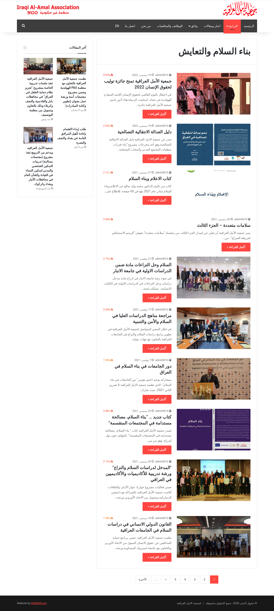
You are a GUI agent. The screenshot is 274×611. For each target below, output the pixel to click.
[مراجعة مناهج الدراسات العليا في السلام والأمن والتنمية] (213, 328)
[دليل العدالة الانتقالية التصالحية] (213, 144)
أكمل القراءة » (157, 114)
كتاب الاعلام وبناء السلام (150, 178)
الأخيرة (143, 579)
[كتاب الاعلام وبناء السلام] (213, 191)
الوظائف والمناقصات (169, 26)
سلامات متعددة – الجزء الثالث (223, 225)
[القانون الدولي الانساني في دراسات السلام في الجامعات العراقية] (213, 537)
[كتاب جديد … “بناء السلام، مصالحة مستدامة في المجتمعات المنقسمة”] (213, 429)
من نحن (146, 26)
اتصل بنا (130, 26)
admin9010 (161, 75)
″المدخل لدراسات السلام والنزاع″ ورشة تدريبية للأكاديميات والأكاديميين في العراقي (138, 473)
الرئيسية (249, 26)
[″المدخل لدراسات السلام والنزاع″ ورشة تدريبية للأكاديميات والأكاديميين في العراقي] (213, 480)
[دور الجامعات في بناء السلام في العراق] (213, 379)
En (117, 26)
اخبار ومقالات (212, 26)
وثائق (194, 26)
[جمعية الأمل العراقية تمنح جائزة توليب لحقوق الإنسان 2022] (213, 93)
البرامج (233, 26)
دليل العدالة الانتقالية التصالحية (144, 131)
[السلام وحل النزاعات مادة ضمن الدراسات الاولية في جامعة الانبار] (213, 277)
